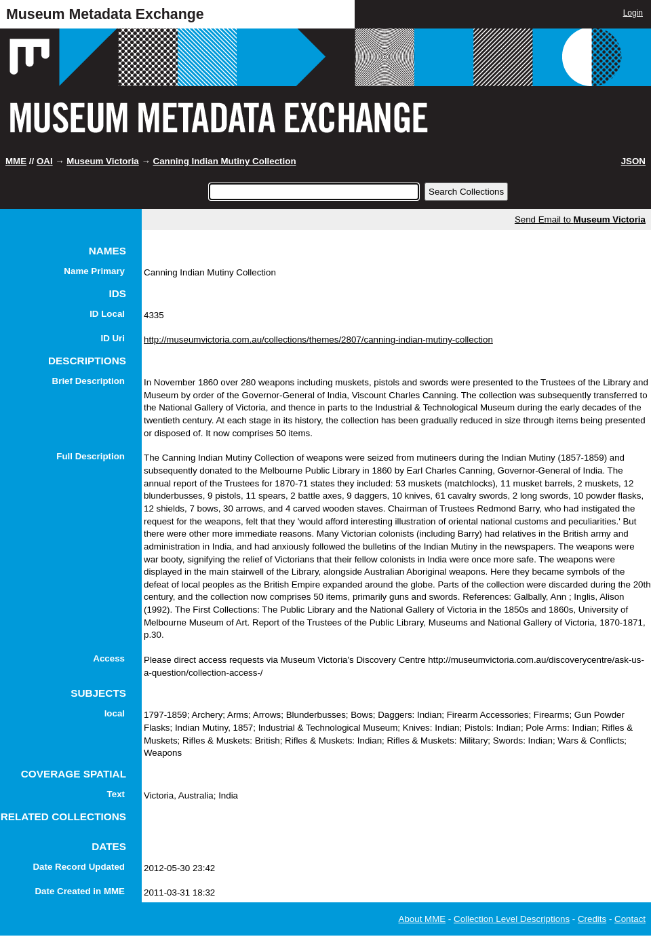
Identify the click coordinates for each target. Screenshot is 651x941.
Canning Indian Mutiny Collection (224, 161)
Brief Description (88, 381)
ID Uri (112, 338)
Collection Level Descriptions (512, 919)
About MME (422, 919)
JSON (633, 161)
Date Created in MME (80, 891)
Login (633, 13)
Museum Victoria (102, 161)
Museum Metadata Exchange (105, 14)
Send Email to (580, 219)
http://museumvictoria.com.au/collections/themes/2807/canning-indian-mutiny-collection (318, 339)
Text (116, 794)
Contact (630, 919)
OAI (45, 161)
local (114, 713)
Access (109, 658)
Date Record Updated (79, 867)
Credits (592, 919)
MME (15, 161)
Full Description (90, 456)
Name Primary (94, 271)
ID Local (107, 314)
